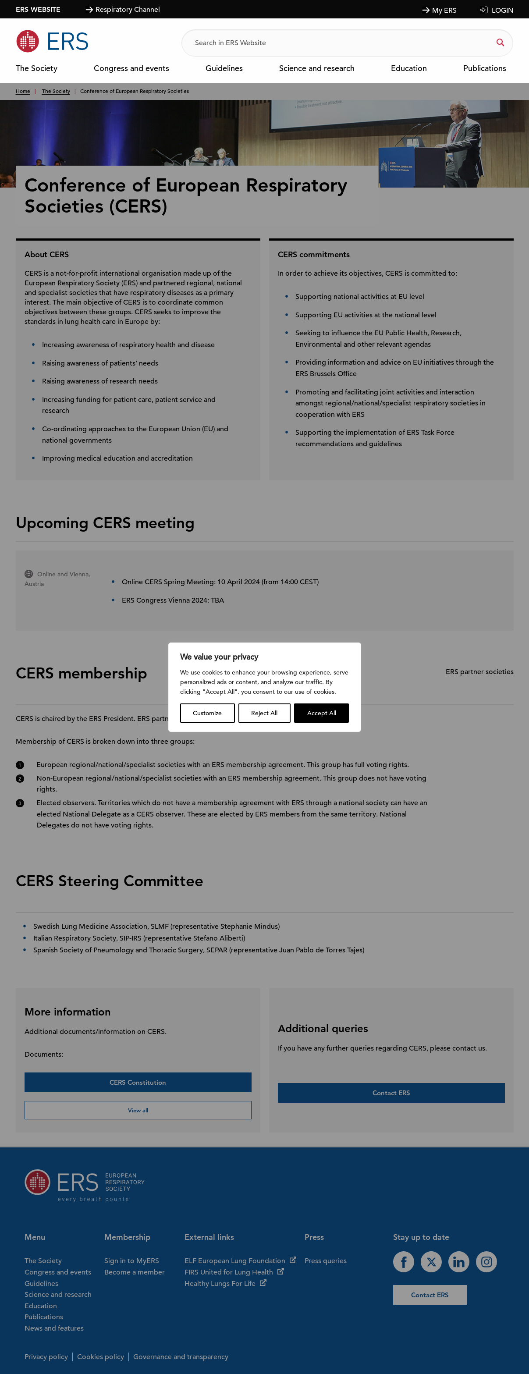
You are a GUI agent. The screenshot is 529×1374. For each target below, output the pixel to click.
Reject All (264, 713)
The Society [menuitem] (36, 68)
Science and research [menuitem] (317, 68)
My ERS (444, 10)
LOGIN (503, 10)
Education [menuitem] (409, 68)
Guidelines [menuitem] (224, 68)
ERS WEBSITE (38, 9)
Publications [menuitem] (484, 68)
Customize (207, 713)
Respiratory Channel (128, 9)
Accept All (321, 713)
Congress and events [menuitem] (131, 68)
